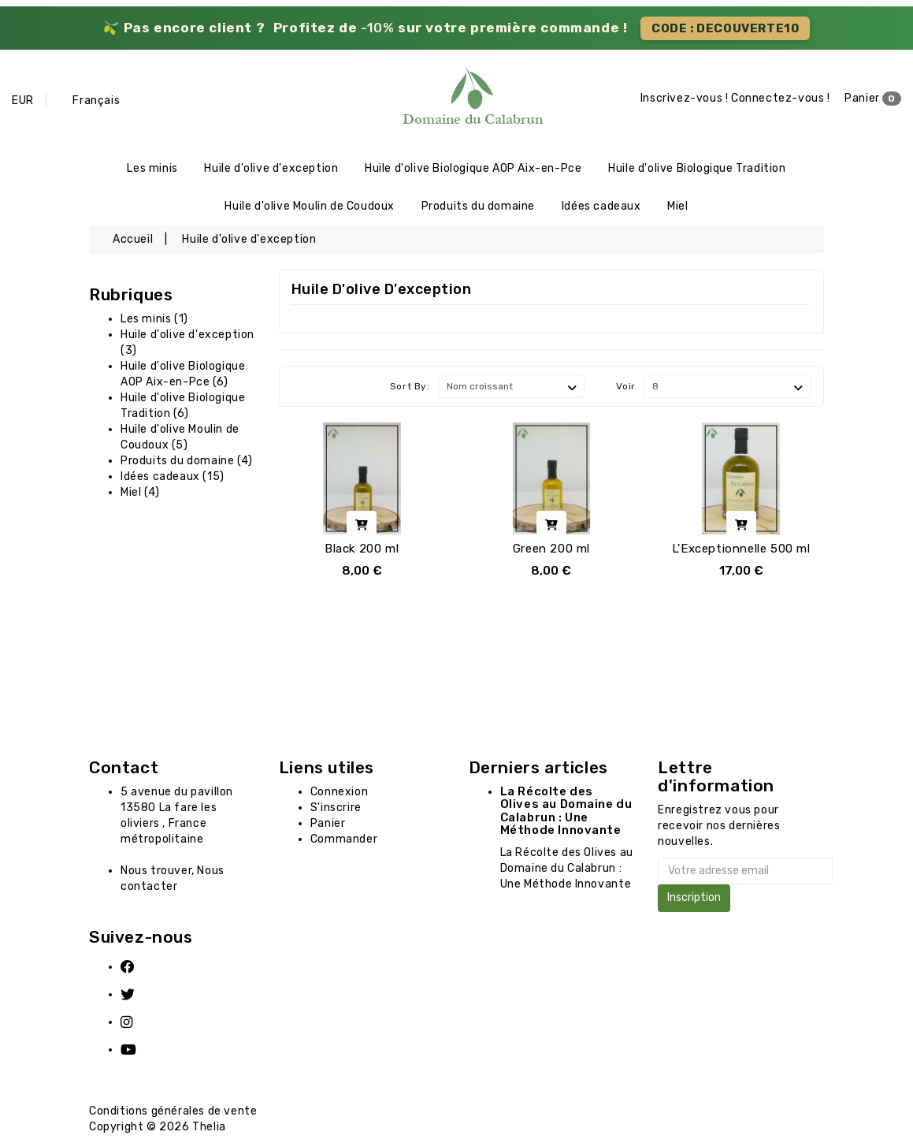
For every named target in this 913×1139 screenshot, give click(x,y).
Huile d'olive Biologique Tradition (696, 169)
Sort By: (410, 390)
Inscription (694, 901)
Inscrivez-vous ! (684, 99)
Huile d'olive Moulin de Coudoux (310, 208)
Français (96, 100)
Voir (625, 390)
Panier (872, 99)
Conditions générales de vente (173, 1115)
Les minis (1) (154, 322)
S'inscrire (336, 810)
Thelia (209, 1130)
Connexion (339, 795)
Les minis (152, 169)
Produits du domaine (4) (187, 464)
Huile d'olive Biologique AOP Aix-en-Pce (473, 169)
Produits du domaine (478, 208)
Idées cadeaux (601, 208)
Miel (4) (140, 495)
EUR (23, 100)
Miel (677, 208)
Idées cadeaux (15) (173, 479)
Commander (343, 842)
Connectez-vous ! (780, 99)
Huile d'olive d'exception (271, 169)
